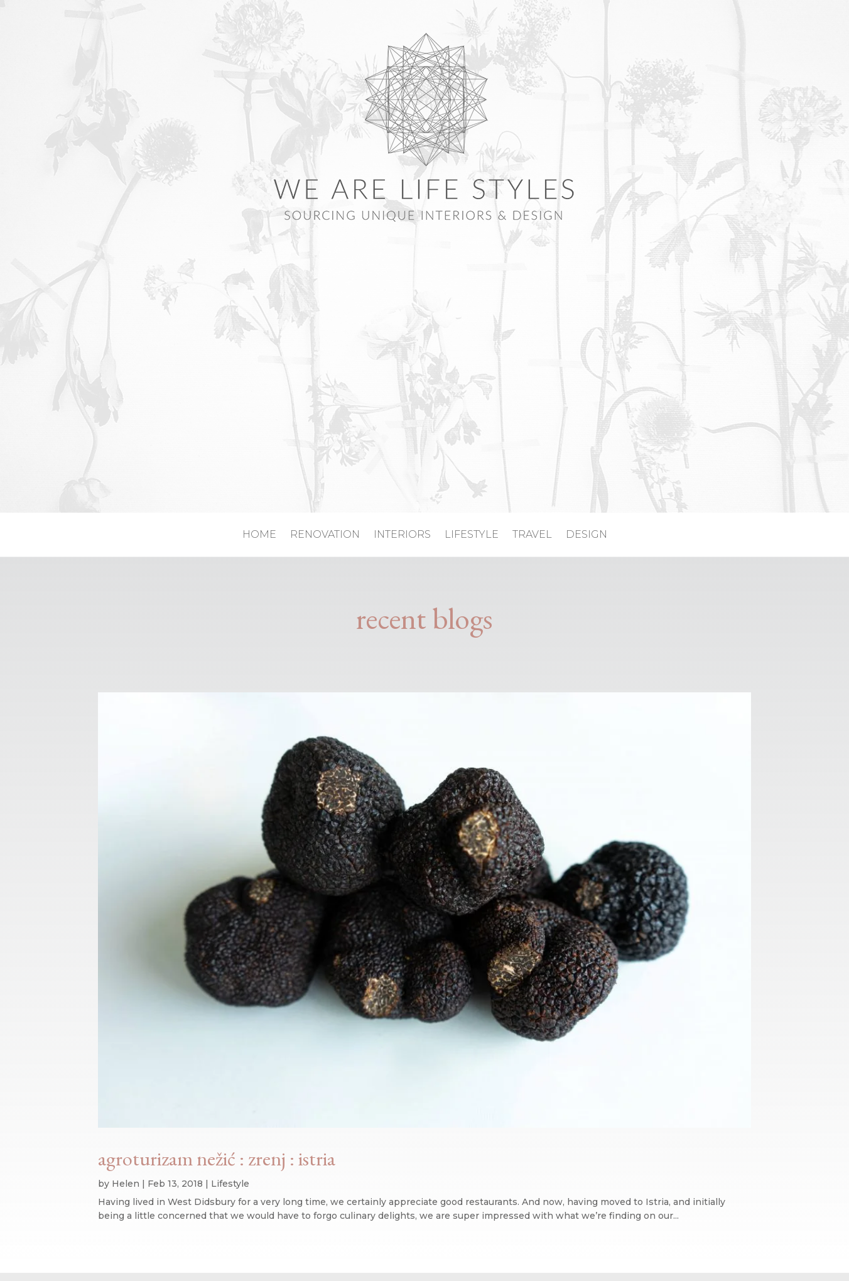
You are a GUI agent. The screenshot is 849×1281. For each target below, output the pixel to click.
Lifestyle (230, 1183)
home (259, 535)
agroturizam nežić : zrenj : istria (216, 1158)
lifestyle (472, 535)
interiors (402, 535)
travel (532, 535)
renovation (325, 535)
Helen (125, 1183)
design (586, 535)
